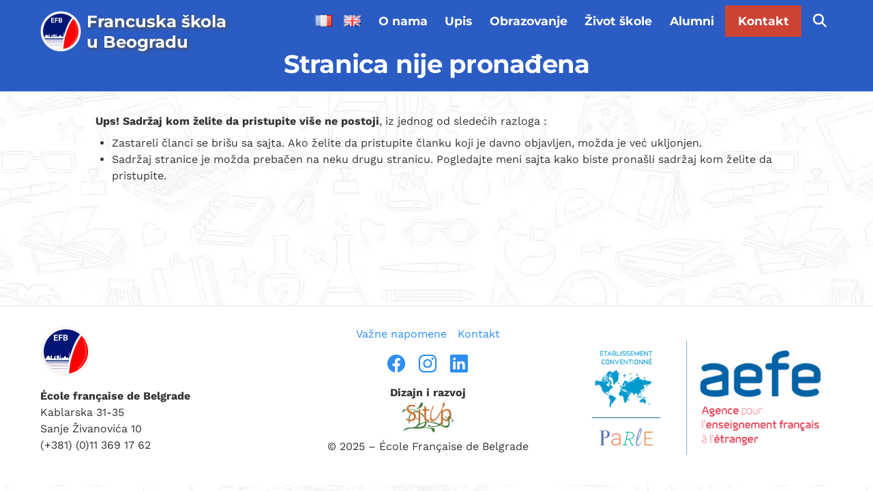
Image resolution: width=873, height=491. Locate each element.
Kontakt (763, 21)
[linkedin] (459, 363)
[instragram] (427, 363)
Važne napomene (401, 333)
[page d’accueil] (138, 32)
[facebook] (396, 363)
